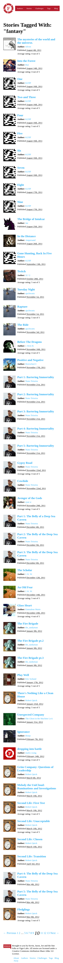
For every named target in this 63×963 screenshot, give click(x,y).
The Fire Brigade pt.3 (30, 657)
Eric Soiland (30, 679)
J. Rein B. (29, 346)
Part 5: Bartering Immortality (35, 445)
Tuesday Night (26, 289)
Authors (20, 8)
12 (45, 933)
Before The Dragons (29, 342)
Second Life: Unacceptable (33, 821)
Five (20, 133)
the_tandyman (31, 627)
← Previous (9, 933)
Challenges (39, 8)
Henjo (28, 735)
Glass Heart (24, 605)
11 (41, 933)
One (19, 79)
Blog (56, 8)
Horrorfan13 (30, 364)
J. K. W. (28, 574)
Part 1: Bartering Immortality (35, 377)
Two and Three (26, 97)
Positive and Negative (30, 360)
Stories (29, 8)
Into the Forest (26, 60)
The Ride (23, 324)
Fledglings (23, 909)
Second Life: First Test (31, 803)
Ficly (8, 8)
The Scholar (24, 570)
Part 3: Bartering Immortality (35, 411)
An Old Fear (25, 587)
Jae (26, 223)
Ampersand (30, 240)
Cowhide (22, 481)
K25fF (28, 83)
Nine (20, 202)
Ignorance (23, 731)
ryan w (28, 502)
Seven (21, 167)
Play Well (23, 675)
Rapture (22, 306)
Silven (28, 46)
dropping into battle (29, 749)
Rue (27, 64)
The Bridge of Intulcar (31, 219)
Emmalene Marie (32, 609)
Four (20, 115)
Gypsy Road (24, 462)
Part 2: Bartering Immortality (35, 394)
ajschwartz (30, 293)
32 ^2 (27, 275)
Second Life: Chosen (29, 839)
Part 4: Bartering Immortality (35, 428)
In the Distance (26, 236)
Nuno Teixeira (31, 381)
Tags (49, 8)
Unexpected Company (30, 714)
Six (19, 150)
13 (48, 933)
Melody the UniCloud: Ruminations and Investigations (36, 786)
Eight (20, 184)
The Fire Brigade (27, 623)
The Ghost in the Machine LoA (39, 718)
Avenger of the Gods (29, 498)
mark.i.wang (30, 753)
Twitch (21, 271)
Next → (54, 933)
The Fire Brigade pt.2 (30, 640)
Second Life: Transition (31, 856)
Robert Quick (31, 700)
